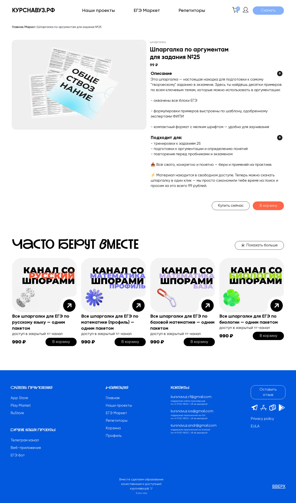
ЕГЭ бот (18, 455)
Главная (17, 27)
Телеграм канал (25, 440)
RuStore (17, 413)
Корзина (113, 428)
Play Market (21, 406)
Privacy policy (262, 419)
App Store (19, 398)
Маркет (30, 27)
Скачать (268, 10)
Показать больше (259, 245)
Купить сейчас (231, 206)
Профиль (114, 436)
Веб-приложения (26, 448)
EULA (255, 426)
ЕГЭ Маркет (147, 10)
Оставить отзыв (268, 392)
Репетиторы (192, 10)
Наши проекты (98, 10)
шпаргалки (158, 42)
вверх (278, 486)
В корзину (268, 206)
